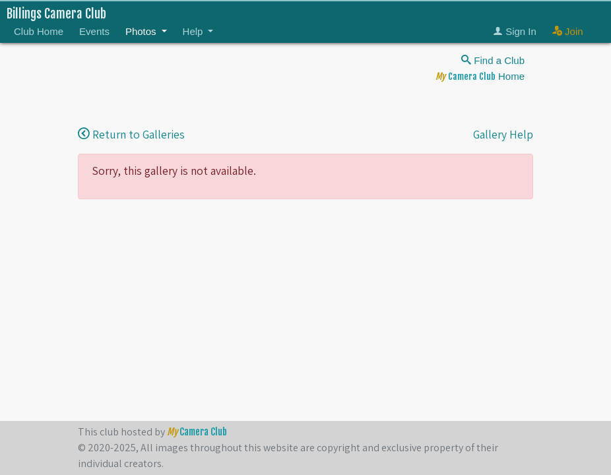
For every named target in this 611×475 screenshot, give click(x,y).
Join (567, 31)
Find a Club (493, 60)
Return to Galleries (131, 134)
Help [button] (194, 31)
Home (480, 76)
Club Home (38, 31)
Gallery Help (503, 134)
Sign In (514, 31)
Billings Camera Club (56, 14)
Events (94, 31)
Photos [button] (142, 31)
